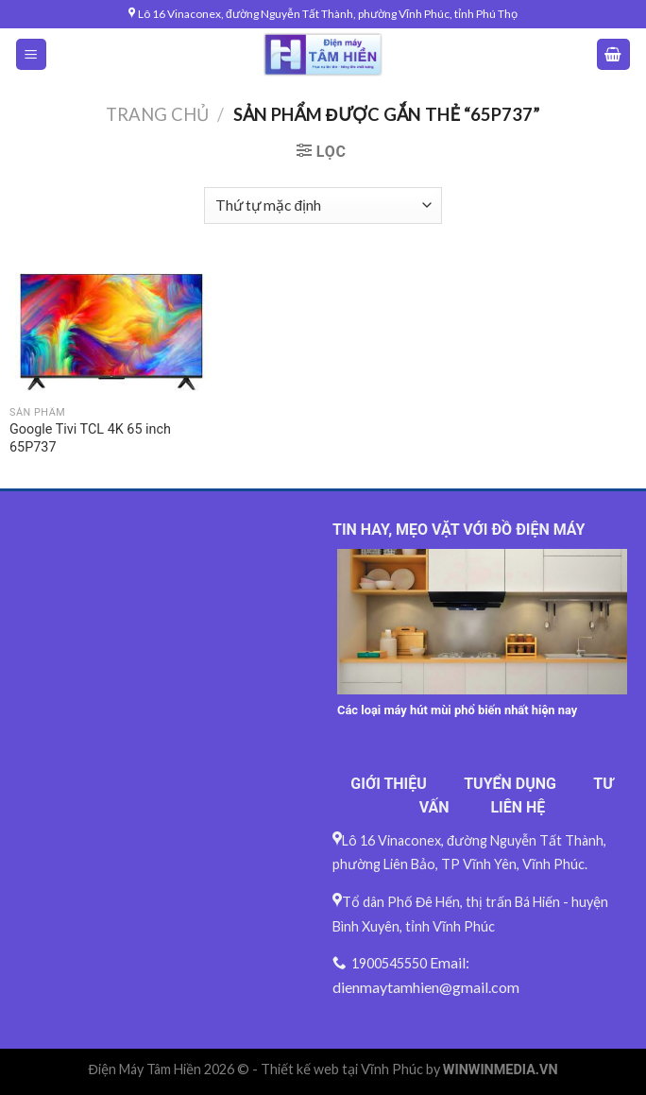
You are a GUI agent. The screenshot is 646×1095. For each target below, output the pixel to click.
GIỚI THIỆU (388, 784)
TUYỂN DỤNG (510, 784)
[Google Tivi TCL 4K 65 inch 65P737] (110, 329)
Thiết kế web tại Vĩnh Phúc (342, 1069)
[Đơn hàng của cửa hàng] (323, 205)
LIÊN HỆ (517, 807)
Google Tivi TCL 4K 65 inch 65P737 (90, 438)
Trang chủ (157, 114)
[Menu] (31, 54)
